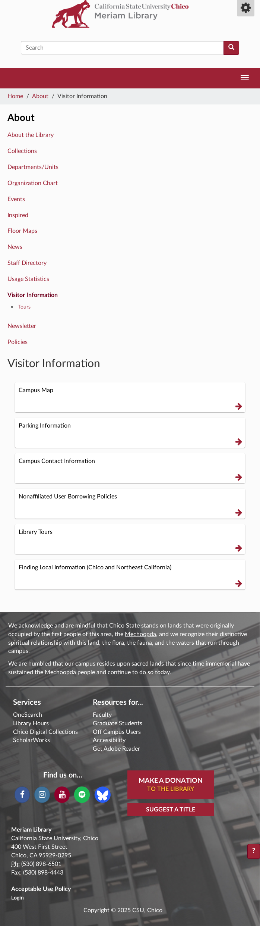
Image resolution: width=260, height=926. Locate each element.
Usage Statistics (28, 279)
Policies (17, 342)
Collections (22, 151)
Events (16, 199)
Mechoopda (140, 634)
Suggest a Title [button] (170, 810)
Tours (24, 307)
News (14, 247)
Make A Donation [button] (170, 785)
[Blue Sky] (102, 794)
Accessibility (109, 740)
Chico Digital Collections (45, 732)
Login (17, 898)
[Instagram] (42, 794)
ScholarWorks (31, 740)
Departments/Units (32, 167)
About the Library (30, 135)
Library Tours (130, 540)
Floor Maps (22, 231)
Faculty (102, 715)
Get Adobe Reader (116, 749)
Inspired (17, 215)
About (40, 96)
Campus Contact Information (130, 469)
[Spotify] (81, 794)
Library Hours (31, 723)
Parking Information (130, 434)
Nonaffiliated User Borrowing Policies (130, 505)
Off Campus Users (117, 732)
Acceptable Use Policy (41, 889)
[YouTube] (62, 794)
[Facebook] (22, 794)
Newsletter (21, 326)
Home (15, 96)
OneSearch (27, 715)
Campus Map (130, 398)
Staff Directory (27, 263)
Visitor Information (32, 295)
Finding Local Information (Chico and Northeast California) (130, 575)
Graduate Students (117, 723)
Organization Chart (32, 183)
